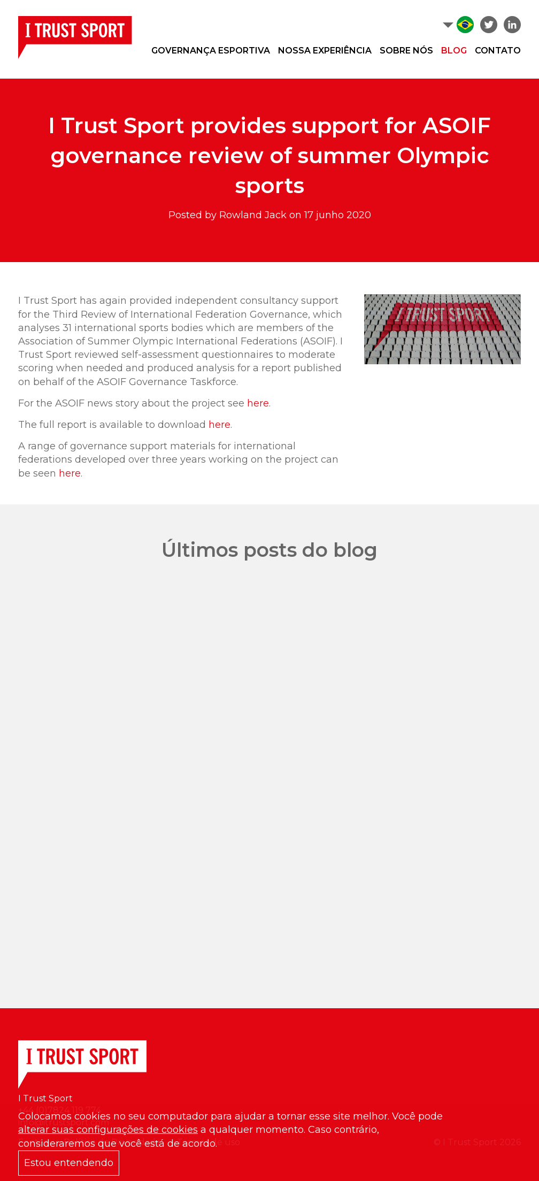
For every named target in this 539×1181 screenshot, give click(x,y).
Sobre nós (406, 50)
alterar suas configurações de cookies (108, 1130)
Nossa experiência (325, 50)
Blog (454, 50)
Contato (498, 50)
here (258, 403)
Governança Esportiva (210, 50)
